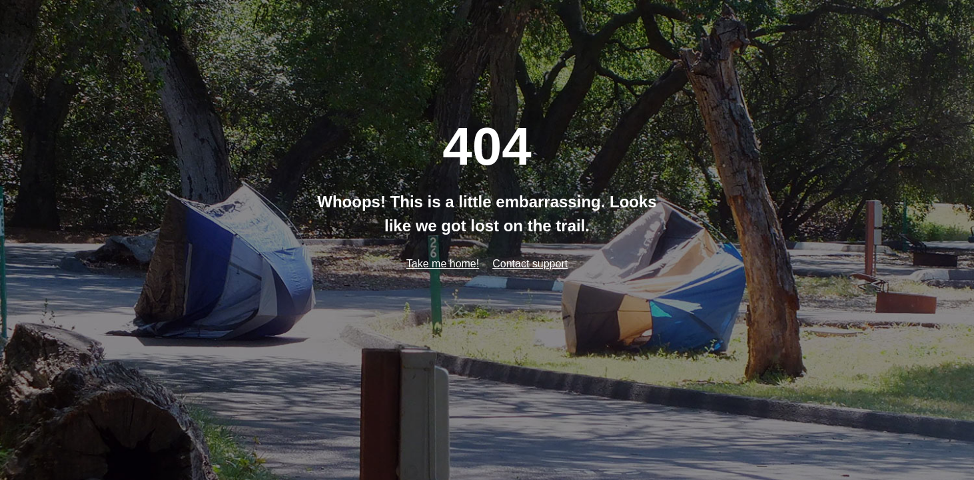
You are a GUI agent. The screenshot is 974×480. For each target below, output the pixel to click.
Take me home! (442, 263)
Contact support (530, 263)
